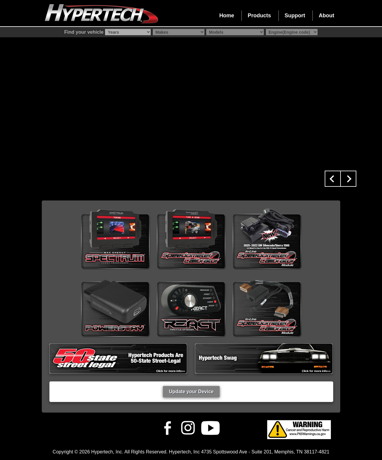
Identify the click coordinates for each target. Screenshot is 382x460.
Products (259, 15)
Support (295, 15)
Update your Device (191, 391)
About (326, 15)
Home (226, 15)
